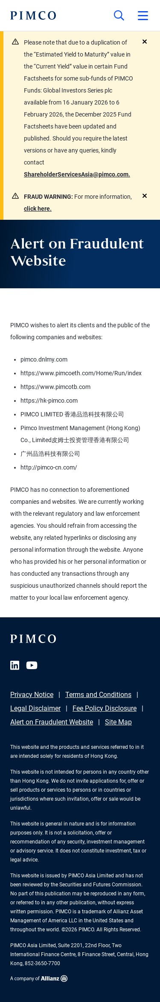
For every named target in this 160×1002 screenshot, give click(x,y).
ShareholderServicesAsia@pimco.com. (77, 174)
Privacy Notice (31, 695)
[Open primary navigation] (143, 15)
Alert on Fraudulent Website (51, 722)
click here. (38, 208)
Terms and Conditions (98, 695)
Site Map (118, 722)
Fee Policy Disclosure (105, 708)
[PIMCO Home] (33, 15)
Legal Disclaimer (35, 708)
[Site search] (119, 15)
